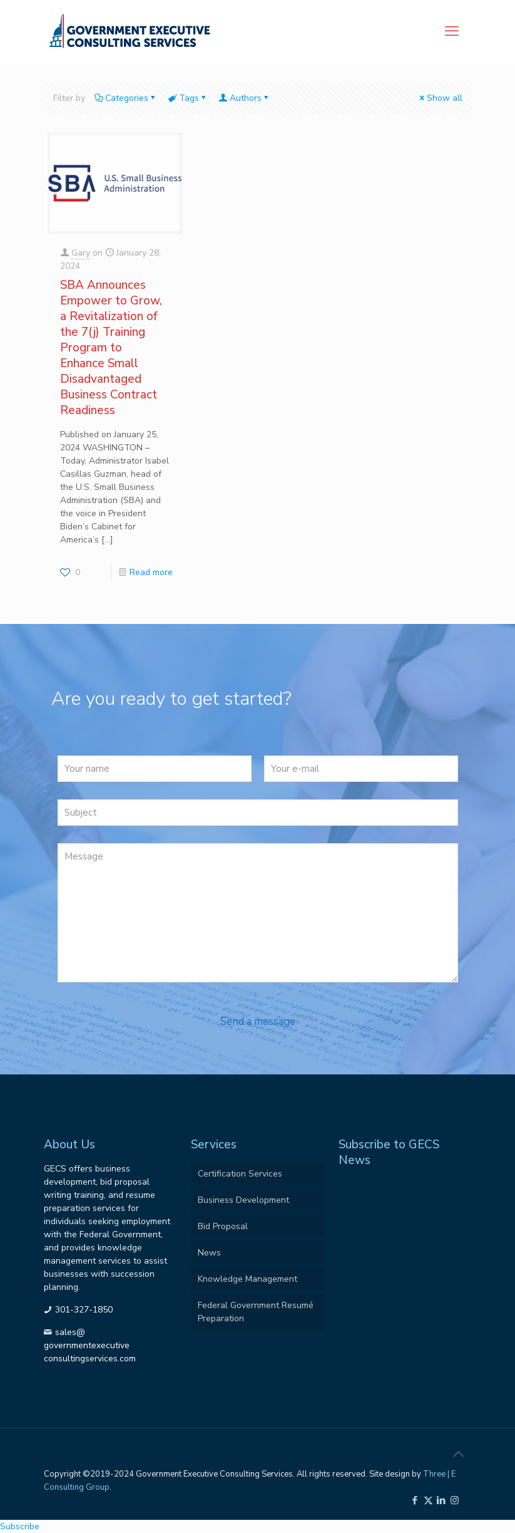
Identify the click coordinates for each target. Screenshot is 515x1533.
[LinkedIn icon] (441, 1500)
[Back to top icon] (459, 1455)
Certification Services (240, 1174)
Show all (440, 98)
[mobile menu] (451, 31)
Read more (151, 572)
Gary (80, 253)
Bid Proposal (223, 1226)
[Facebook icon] (415, 1500)
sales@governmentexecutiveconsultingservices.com (90, 1345)
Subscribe (19, 1526)
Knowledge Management (247, 1279)
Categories (125, 98)
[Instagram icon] (454, 1500)
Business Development (243, 1200)
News (209, 1253)
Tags (188, 98)
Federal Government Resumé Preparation (256, 1311)
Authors (244, 98)
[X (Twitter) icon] (428, 1500)
